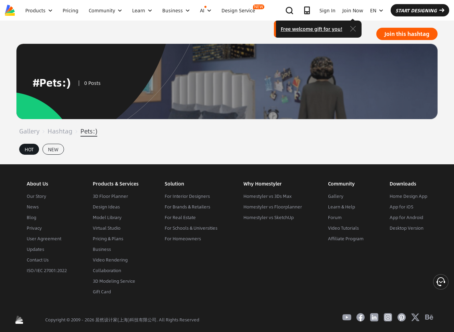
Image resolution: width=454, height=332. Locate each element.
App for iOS (401, 206)
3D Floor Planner (110, 196)
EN (376, 10)
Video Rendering (110, 259)
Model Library (107, 217)
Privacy (34, 228)
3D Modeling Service (114, 281)
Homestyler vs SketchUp (268, 217)
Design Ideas (106, 206)
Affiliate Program (346, 238)
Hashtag (60, 131)
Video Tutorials (343, 228)
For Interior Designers (187, 196)
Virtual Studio (107, 228)
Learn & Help (341, 206)
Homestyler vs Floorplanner (272, 206)
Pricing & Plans (108, 238)
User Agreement (44, 238)
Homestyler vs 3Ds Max (267, 196)
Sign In (327, 10)
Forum (335, 217)
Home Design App (408, 196)
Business (102, 249)
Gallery (29, 131)
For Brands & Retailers (187, 206)
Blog (31, 217)
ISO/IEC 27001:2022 (47, 270)
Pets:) (88, 131)
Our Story (36, 196)
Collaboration (107, 270)
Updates (35, 249)
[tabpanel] (227, 160)
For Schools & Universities (191, 228)
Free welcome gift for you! (311, 28)
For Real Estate (180, 217)
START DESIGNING (419, 10)
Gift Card (102, 291)
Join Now (352, 10)
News (33, 206)
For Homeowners (183, 238)
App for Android (406, 217)
